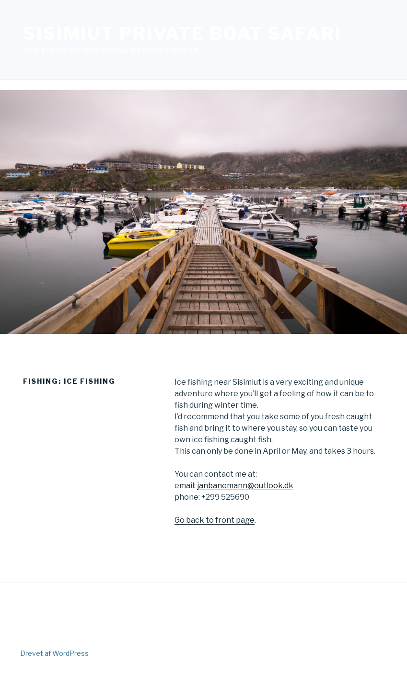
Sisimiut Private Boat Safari (182, 33)
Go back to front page (214, 520)
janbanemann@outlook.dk (245, 485)
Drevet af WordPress (54, 653)
